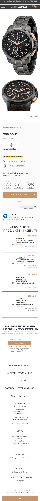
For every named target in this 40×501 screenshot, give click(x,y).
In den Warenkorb (23, 195)
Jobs (20, 445)
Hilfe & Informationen (20, 436)
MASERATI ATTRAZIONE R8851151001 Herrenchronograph (25, 280)
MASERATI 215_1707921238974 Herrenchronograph (25, 240)
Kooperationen (20, 441)
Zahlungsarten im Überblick (20, 458)
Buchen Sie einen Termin (20, 443)
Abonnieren (19, 343)
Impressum (19, 380)
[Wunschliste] (33, 6)
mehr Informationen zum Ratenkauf (21, 217)
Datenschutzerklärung (19, 388)
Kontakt (23, 396)
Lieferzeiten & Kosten (20, 472)
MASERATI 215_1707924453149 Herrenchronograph (25, 260)
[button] (28, 207)
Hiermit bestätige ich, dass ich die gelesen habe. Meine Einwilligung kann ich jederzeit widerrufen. (20, 349)
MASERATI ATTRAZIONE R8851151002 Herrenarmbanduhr (25, 302)
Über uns (20, 439)
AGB (13, 396)
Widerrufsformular (19, 373)
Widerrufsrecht (19, 365)
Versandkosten (20, 219)
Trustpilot (20, 3)
